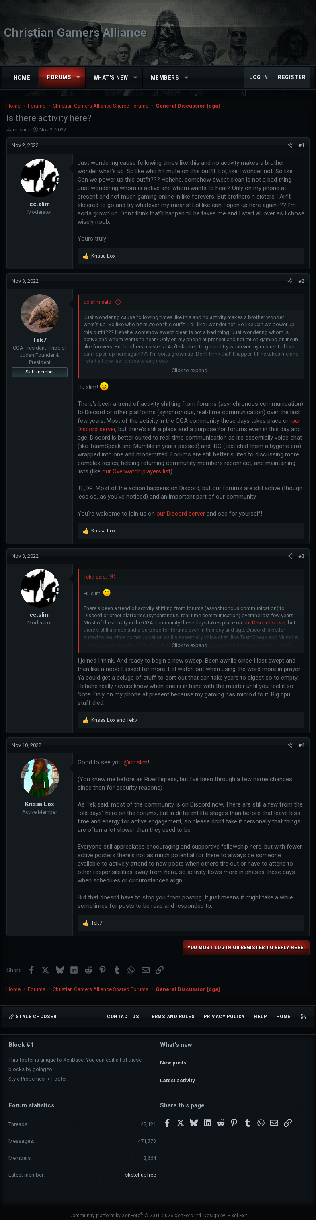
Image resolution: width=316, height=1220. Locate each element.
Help (260, 1016)
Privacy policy (224, 1016)
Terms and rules (171, 1016)
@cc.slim (135, 762)
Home (22, 77)
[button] (78, 77)
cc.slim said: (98, 302)
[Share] (290, 145)
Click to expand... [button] (191, 370)
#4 (301, 745)
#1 (301, 145)
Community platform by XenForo (135, 1211)
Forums (59, 77)
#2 (301, 281)
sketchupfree (140, 1170)
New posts (173, 1059)
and (114, 720)
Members (165, 77)
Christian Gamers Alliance (75, 32)
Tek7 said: (95, 577)
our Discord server (180, 513)
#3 (301, 556)
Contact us (123, 1016)
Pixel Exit (237, 1211)
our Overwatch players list (136, 471)
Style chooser (32, 1016)
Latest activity (177, 1073)
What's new (111, 77)
